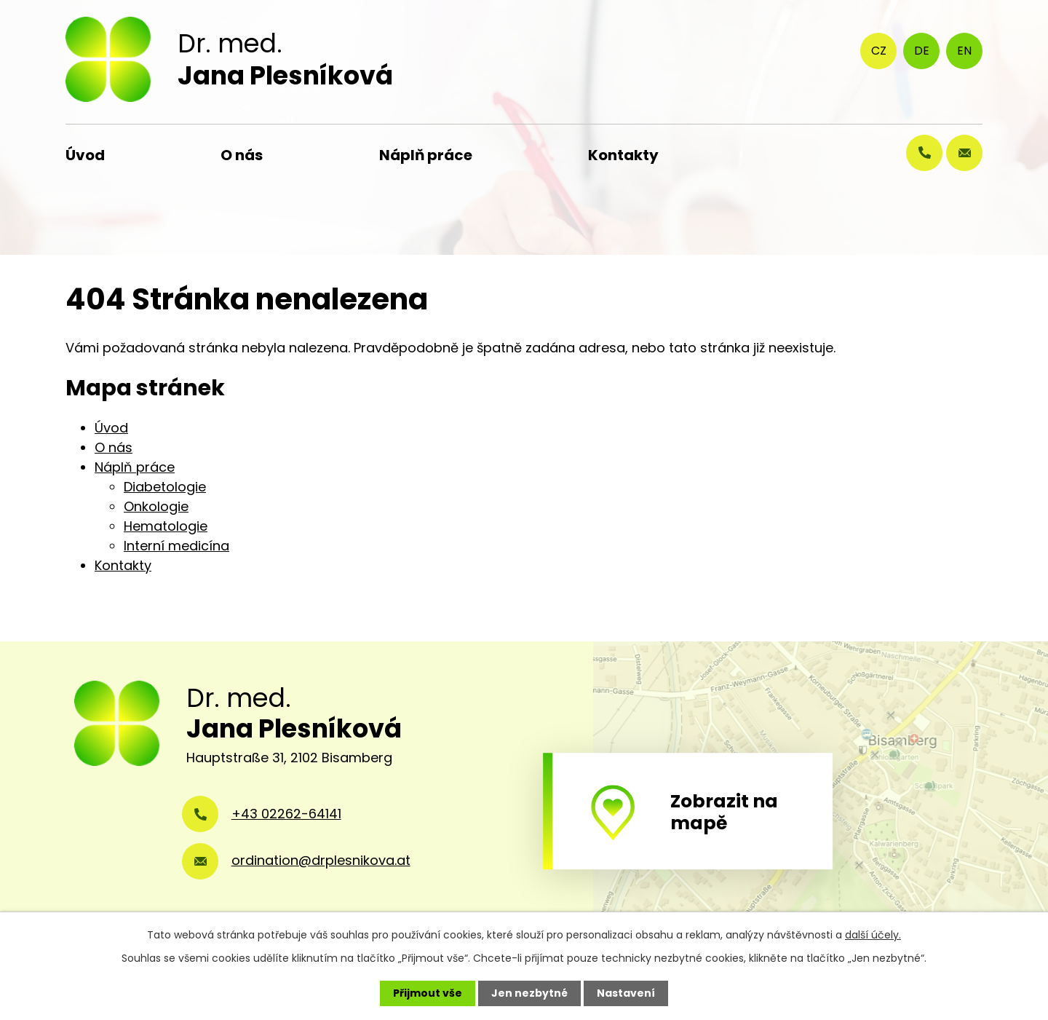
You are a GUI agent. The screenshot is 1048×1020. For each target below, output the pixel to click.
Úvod (85, 155)
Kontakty (623, 155)
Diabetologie (165, 487)
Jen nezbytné (529, 993)
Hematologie (165, 526)
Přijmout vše (427, 993)
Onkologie (156, 506)
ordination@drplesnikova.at (320, 860)
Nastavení (626, 993)
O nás (242, 155)
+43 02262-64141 (286, 813)
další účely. (873, 935)
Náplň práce (425, 155)
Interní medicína (176, 546)
